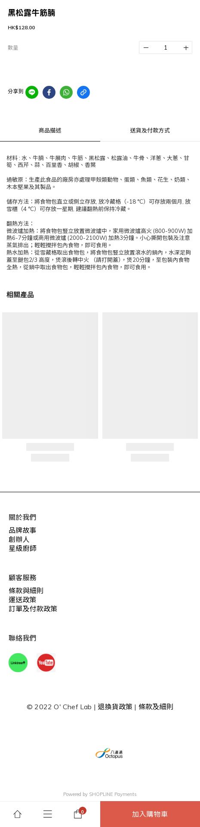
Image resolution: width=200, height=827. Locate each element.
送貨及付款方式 (150, 130)
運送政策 (23, 599)
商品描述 (50, 130)
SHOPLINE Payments (113, 794)
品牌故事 (23, 530)
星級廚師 (23, 548)
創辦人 (19, 539)
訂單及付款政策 (33, 608)
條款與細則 (26, 590)
